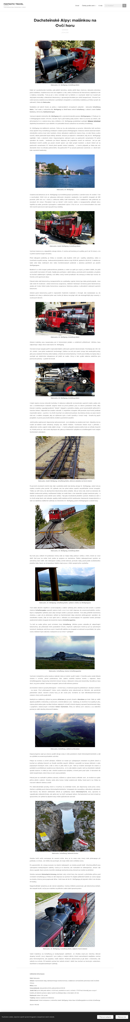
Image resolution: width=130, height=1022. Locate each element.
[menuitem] (77, 5)
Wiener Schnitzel (94, 121)
